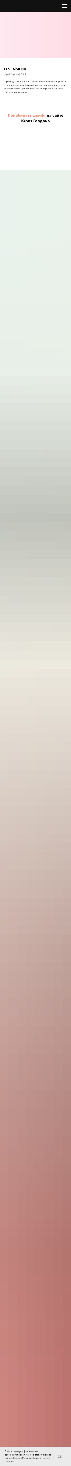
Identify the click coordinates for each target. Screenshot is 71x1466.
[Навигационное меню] (64, 6)
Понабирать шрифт (27, 115)
